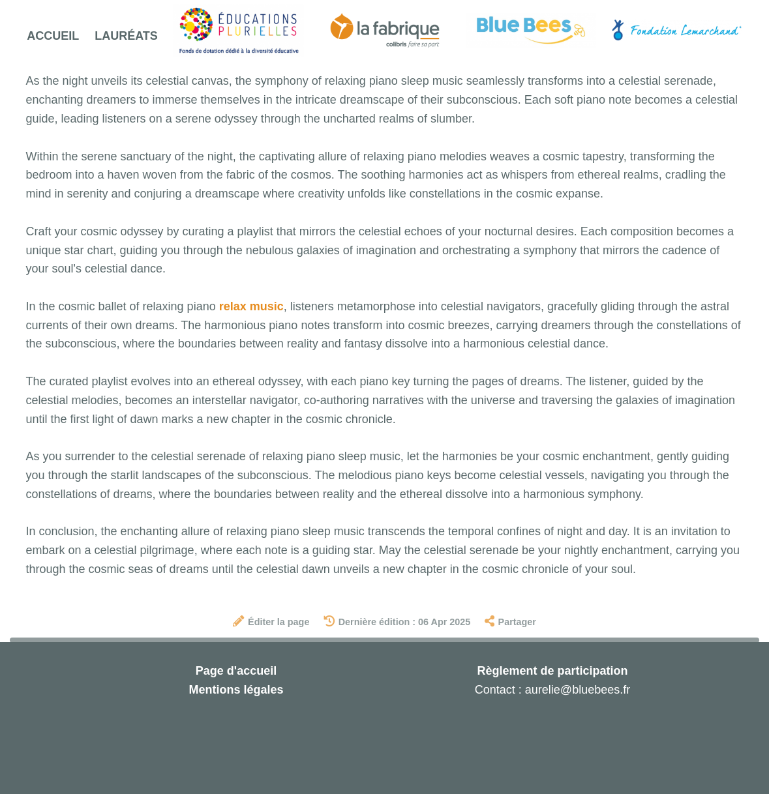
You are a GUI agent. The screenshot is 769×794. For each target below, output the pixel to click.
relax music (251, 306)
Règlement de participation (552, 670)
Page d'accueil (236, 670)
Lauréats (126, 35)
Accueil (53, 35)
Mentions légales (235, 689)
